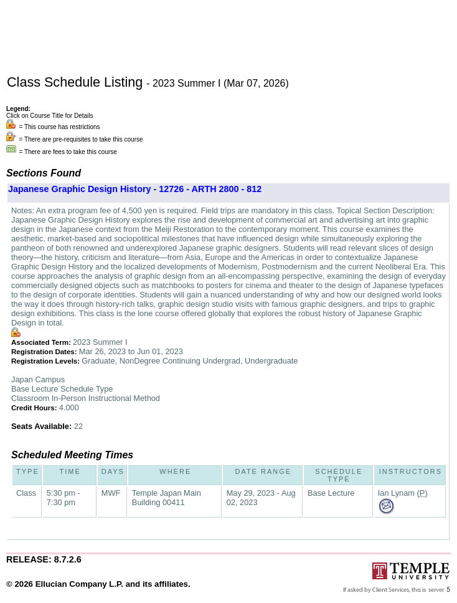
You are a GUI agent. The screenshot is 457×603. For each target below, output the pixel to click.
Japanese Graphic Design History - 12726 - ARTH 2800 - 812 (134, 189)
